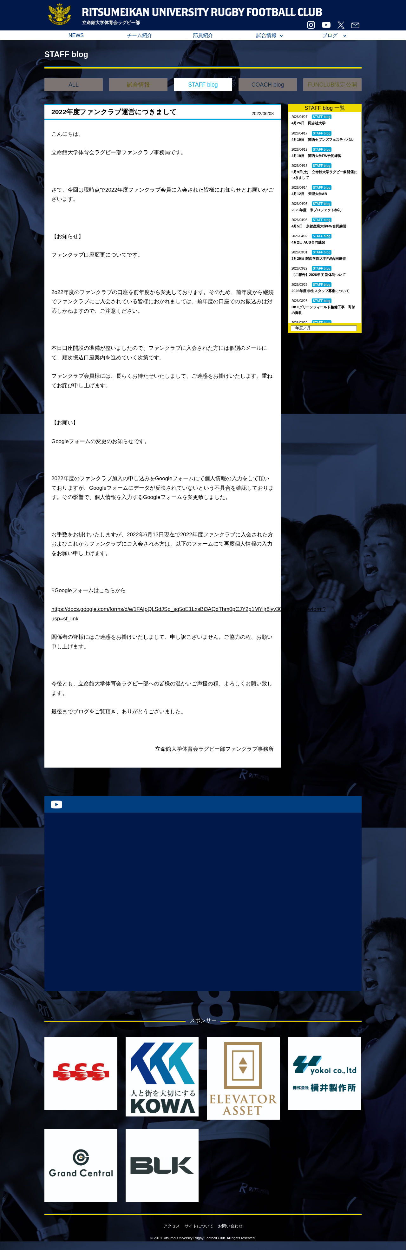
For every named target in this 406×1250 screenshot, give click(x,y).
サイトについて (199, 1226)
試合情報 (266, 35)
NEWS (76, 35)
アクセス (171, 1226)
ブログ (329, 35)
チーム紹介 (139, 35)
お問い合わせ (230, 1226)
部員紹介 (203, 35)
